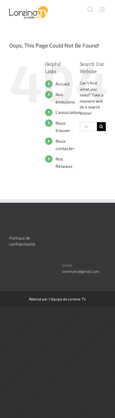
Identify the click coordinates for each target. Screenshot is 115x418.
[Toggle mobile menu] (102, 9)
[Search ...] (88, 126)
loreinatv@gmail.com (80, 271)
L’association (68, 112)
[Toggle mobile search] (90, 9)
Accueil (63, 83)
